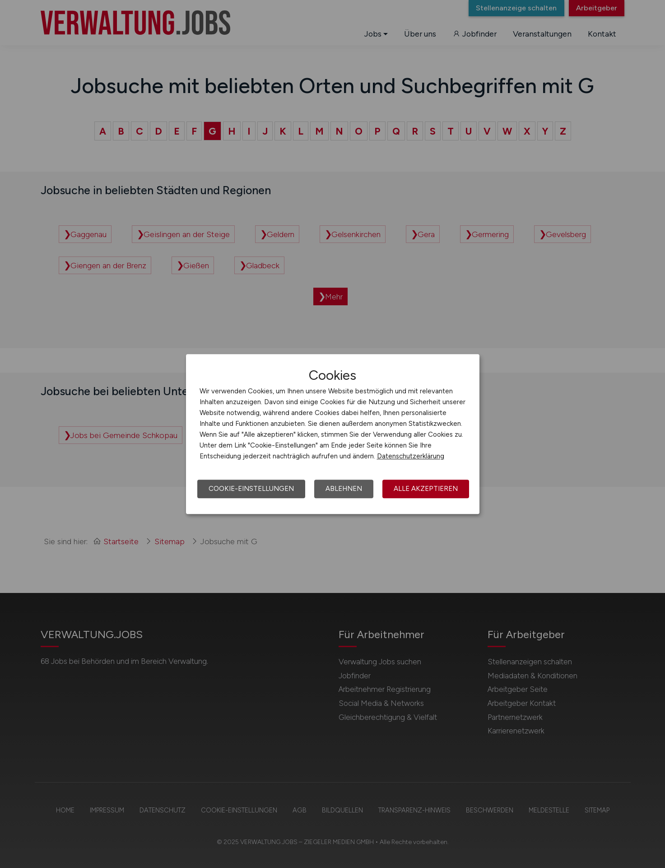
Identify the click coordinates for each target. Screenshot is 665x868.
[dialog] (332, 434)
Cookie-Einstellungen (251, 489)
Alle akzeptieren (426, 489)
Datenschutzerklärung (410, 456)
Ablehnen (344, 489)
